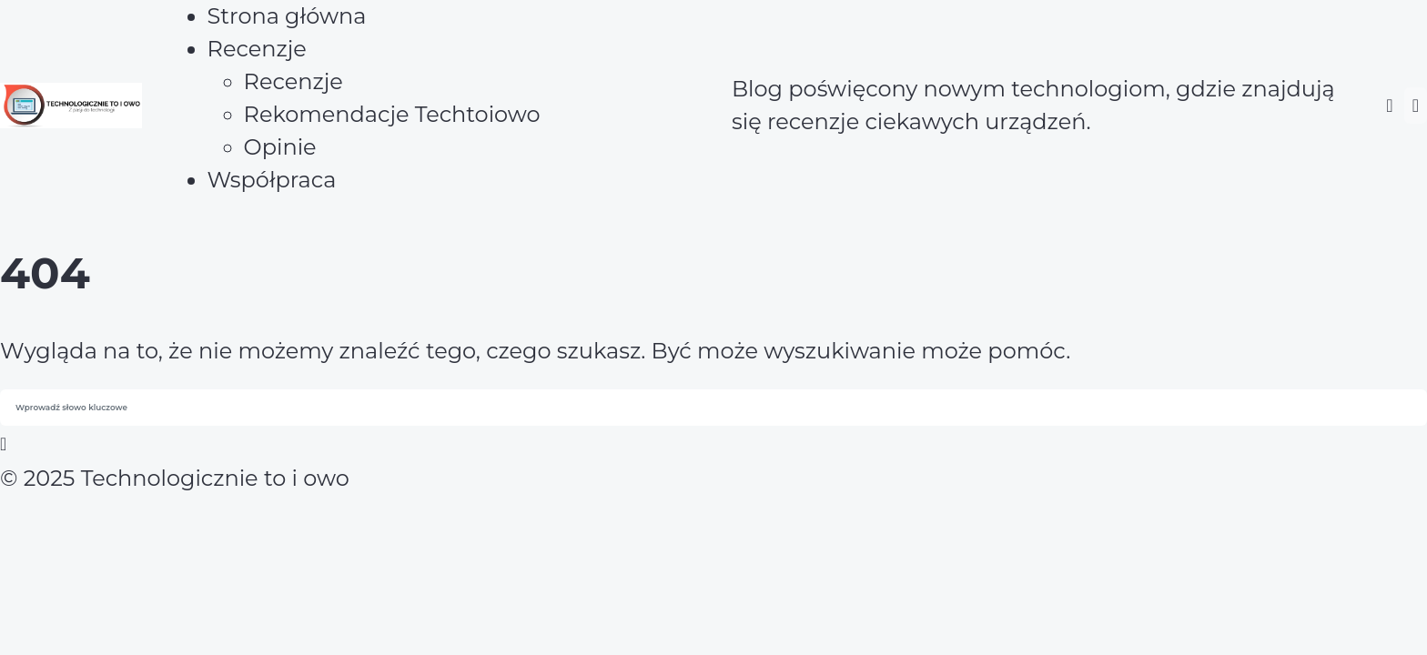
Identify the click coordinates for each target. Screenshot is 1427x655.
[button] (1389, 105)
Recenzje (293, 81)
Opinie (280, 147)
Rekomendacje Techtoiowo (392, 114)
